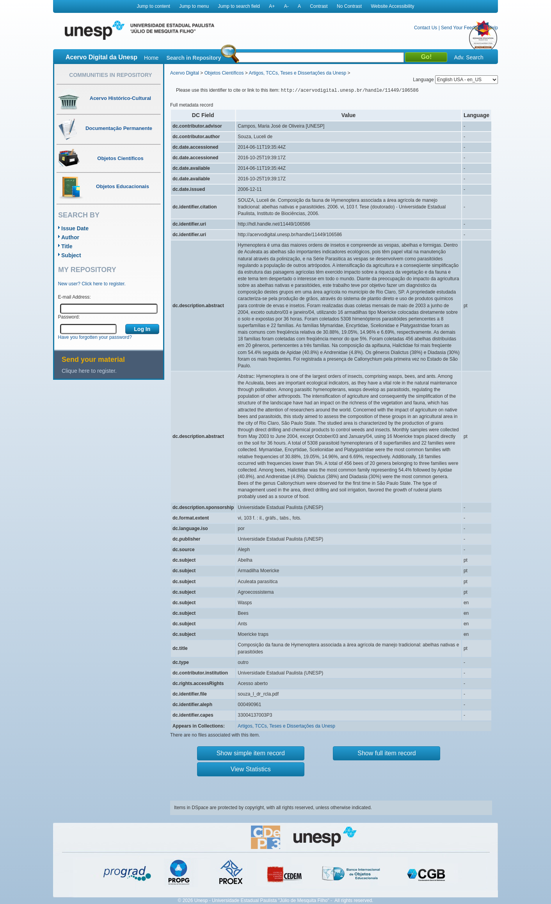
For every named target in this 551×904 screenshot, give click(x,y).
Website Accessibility (392, 6)
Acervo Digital (184, 73)
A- (286, 6)
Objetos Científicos (224, 73)
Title (67, 246)
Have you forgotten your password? (95, 337)
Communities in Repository (110, 75)
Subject (71, 255)
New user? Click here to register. (92, 284)
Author (70, 237)
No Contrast (349, 6)
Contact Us (425, 27)
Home (151, 58)
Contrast (318, 6)
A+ (272, 6)
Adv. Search (468, 57)
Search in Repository (193, 58)
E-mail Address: (74, 297)
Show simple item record (251, 753)
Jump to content (153, 6)
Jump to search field (239, 6)
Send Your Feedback (462, 27)
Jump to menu (194, 6)
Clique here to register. (89, 371)
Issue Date (75, 228)
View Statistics (251, 769)
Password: (69, 317)
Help (493, 27)
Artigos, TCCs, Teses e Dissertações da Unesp (297, 73)
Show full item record (386, 753)
